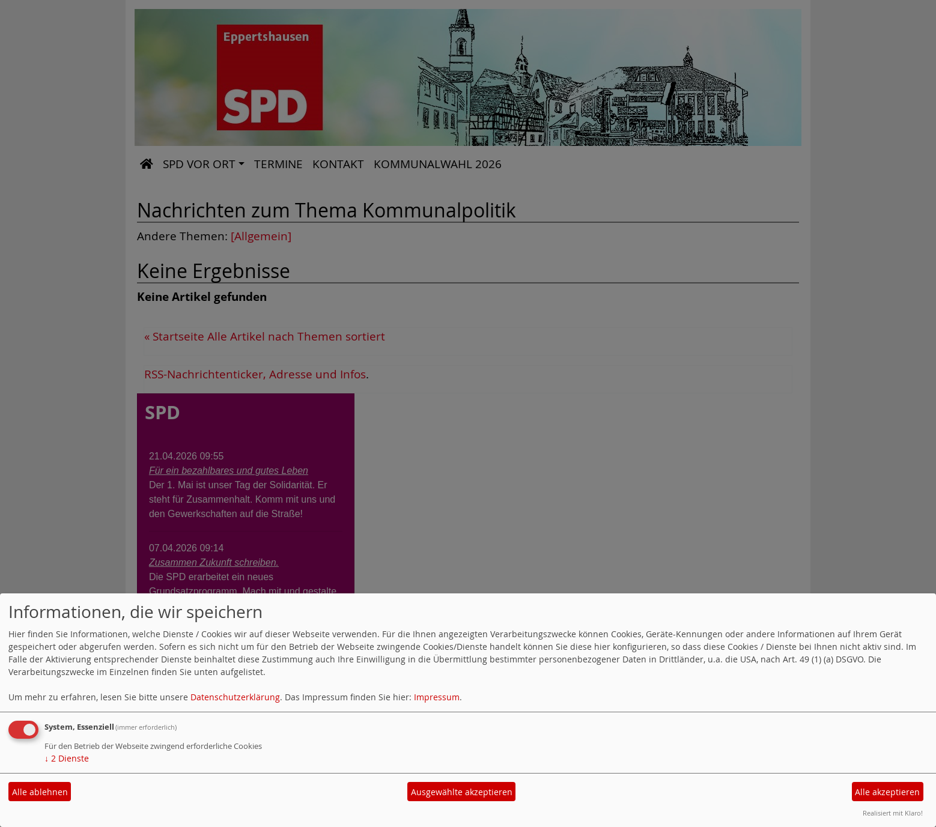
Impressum (437, 697)
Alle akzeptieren (887, 792)
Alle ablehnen (40, 792)
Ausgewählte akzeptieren (461, 792)
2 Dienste (66, 758)
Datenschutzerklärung (235, 697)
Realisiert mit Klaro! (893, 812)
